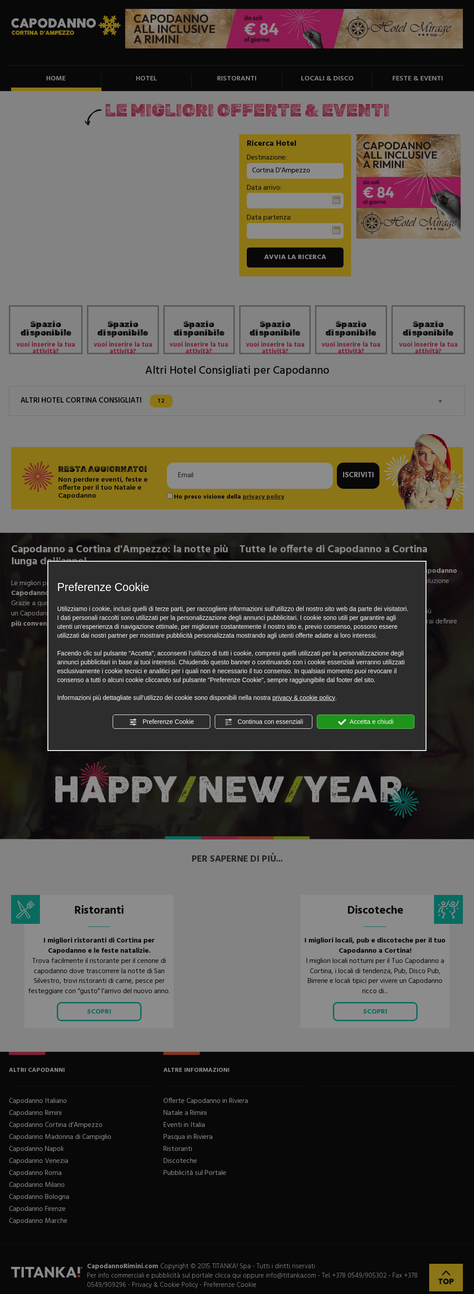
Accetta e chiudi (366, 722)
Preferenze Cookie (161, 722)
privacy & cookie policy (304, 697)
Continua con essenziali (263, 722)
